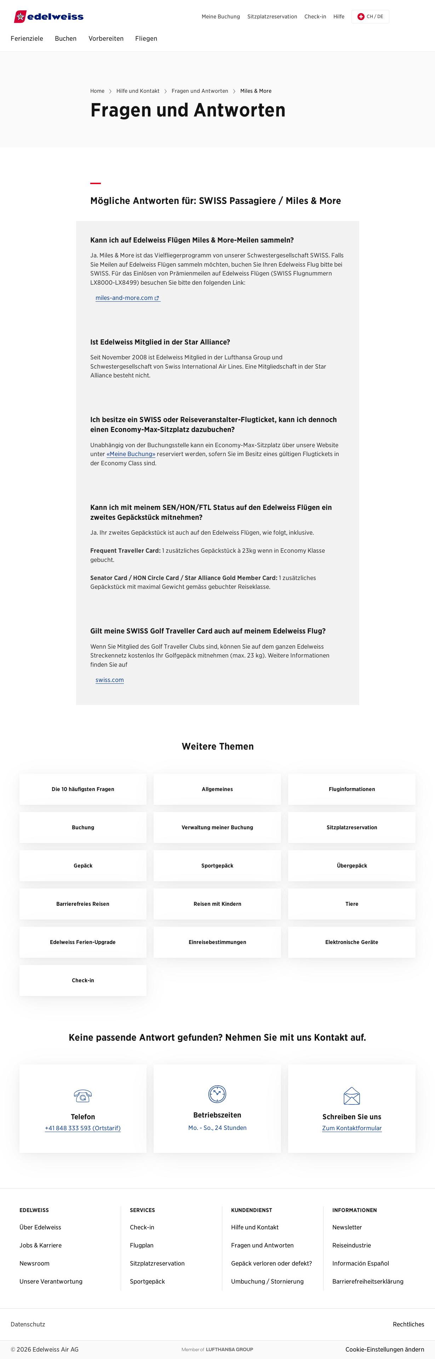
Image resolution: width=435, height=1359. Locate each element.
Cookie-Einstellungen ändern (384, 1349)
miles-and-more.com (128, 298)
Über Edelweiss (40, 1227)
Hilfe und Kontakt (255, 1227)
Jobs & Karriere (40, 1245)
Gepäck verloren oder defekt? (271, 1263)
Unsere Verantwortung (50, 1281)
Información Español (360, 1263)
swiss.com (110, 680)
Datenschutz (28, 1324)
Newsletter (347, 1227)
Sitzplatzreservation (157, 1263)
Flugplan (142, 1245)
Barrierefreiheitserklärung (367, 1281)
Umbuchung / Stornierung (267, 1281)
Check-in (142, 1227)
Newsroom (34, 1263)
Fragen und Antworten (262, 1245)
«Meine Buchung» (131, 454)
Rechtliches (408, 1324)
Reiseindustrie (351, 1245)
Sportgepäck (147, 1281)
